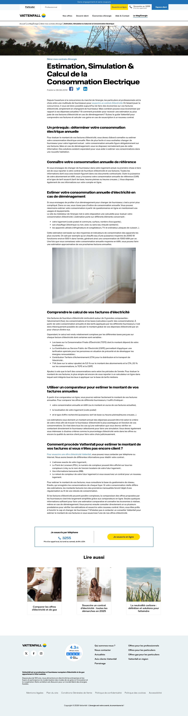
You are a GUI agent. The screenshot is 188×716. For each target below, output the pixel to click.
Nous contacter (103, 650)
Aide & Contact (122, 16)
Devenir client (82, 16)
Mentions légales (35, 692)
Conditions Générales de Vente (76, 692)
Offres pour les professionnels (143, 645)
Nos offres (67, 16)
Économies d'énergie (101, 16)
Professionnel (51, 7)
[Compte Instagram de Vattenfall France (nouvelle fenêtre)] (41, 653)
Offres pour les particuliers (141, 650)
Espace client (161, 7)
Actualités (100, 654)
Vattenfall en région (138, 659)
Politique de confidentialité (108, 692)
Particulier (30, 7)
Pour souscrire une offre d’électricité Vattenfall (69, 454)
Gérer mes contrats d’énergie (51, 24)
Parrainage (100, 663)
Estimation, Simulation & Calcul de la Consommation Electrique (89, 24)
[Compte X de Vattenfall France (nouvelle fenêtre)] (26, 653)
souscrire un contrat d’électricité (107, 103)
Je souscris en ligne (123, 536)
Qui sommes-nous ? (105, 645)
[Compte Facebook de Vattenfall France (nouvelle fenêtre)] (34, 653)
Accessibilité (155, 692)
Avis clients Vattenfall (106, 659)
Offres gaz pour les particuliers (143, 654)
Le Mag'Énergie (140, 15)
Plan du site (52, 692)
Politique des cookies (135, 692)
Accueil (22, 24)
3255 (66, 538)
